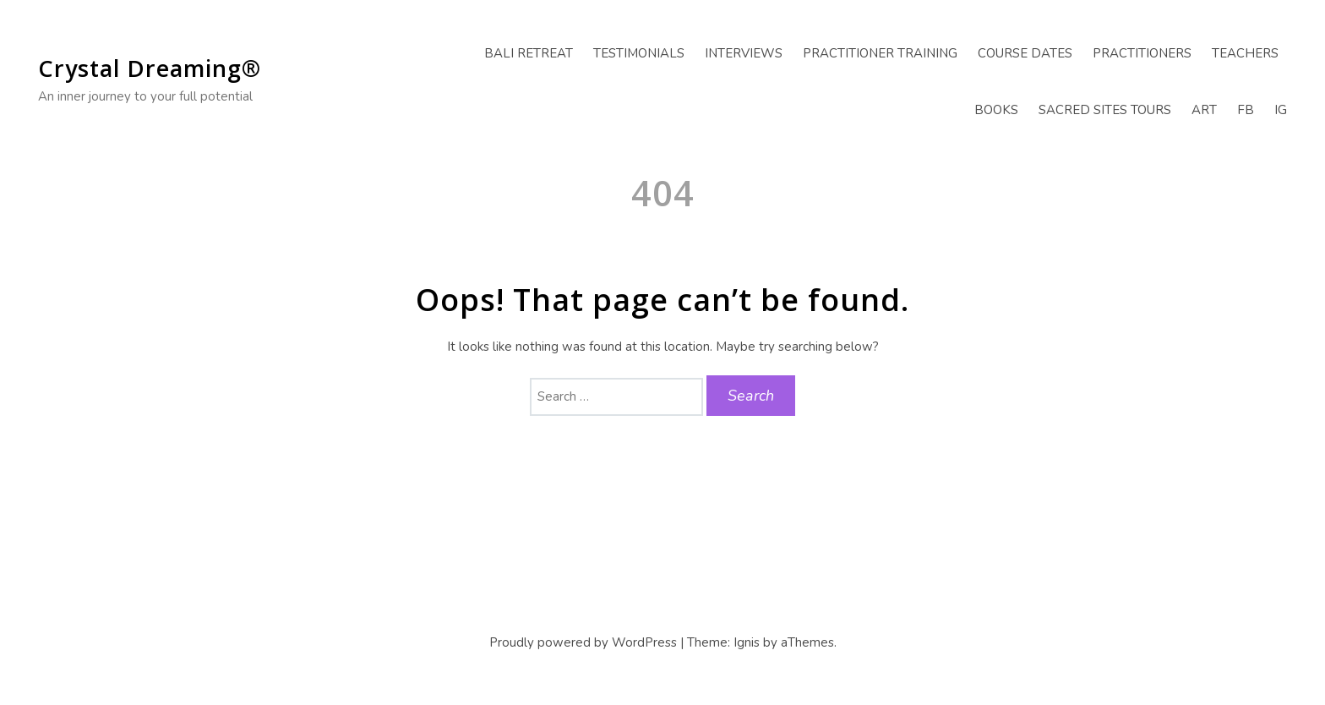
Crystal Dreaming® (149, 68)
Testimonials (638, 53)
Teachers (1245, 53)
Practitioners (1142, 53)
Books (996, 109)
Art (1204, 109)
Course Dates (1025, 53)
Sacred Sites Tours (1105, 109)
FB (1245, 109)
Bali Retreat (528, 53)
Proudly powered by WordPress (583, 642)
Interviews (743, 53)
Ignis (746, 642)
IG (1280, 109)
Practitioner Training (880, 53)
